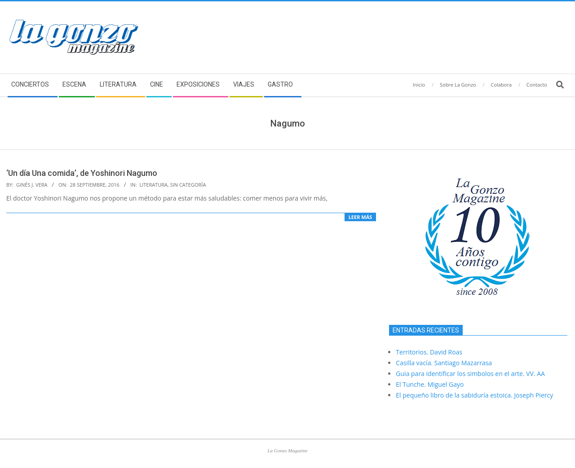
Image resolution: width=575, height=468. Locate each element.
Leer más (360, 217)
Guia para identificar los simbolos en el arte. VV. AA (470, 373)
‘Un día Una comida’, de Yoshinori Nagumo (81, 173)
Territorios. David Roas (429, 352)
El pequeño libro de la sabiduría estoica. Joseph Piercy (474, 395)
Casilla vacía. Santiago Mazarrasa (444, 363)
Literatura (153, 184)
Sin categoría (188, 184)
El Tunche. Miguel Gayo (430, 384)
